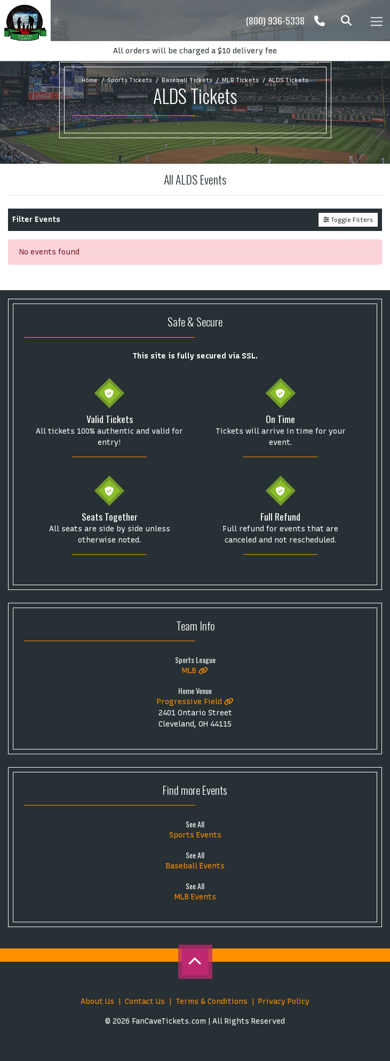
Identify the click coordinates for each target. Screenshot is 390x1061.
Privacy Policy (283, 1001)
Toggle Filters (348, 220)
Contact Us (145, 1001)
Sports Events (195, 835)
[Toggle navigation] (376, 20)
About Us (97, 1001)
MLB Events (195, 897)
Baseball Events (195, 866)
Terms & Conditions (212, 1001)
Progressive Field (195, 701)
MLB (195, 670)
